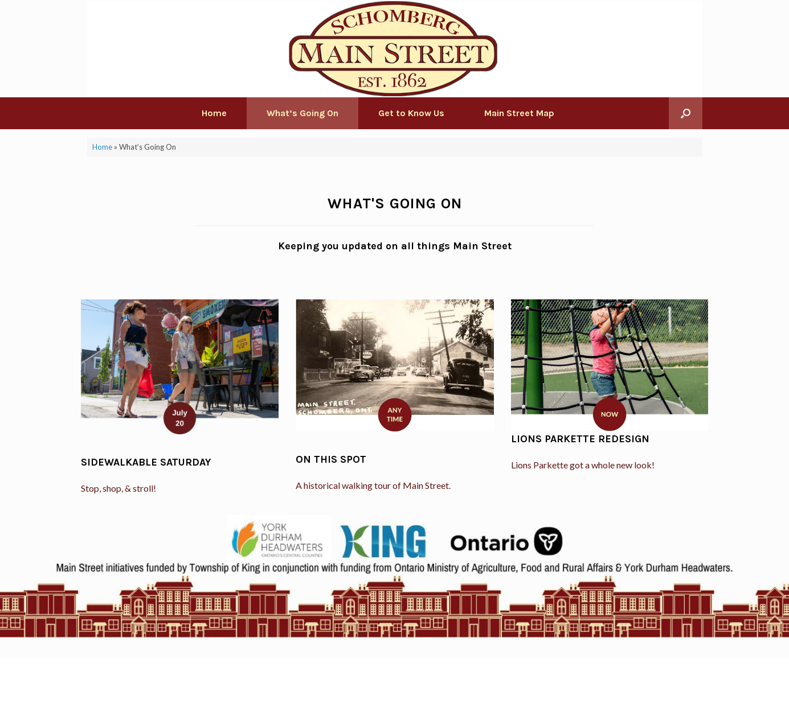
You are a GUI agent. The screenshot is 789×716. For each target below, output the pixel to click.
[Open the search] (685, 113)
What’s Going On (302, 113)
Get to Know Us (411, 113)
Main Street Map (519, 113)
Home (214, 113)
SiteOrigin (386, 694)
